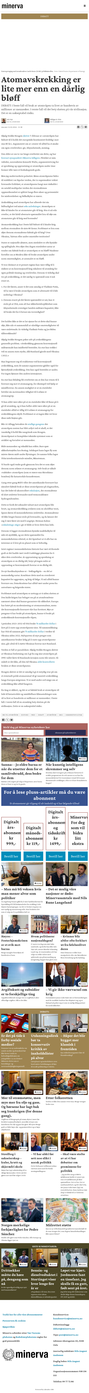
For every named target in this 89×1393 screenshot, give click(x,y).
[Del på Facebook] (78, 127)
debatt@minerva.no (64, 1328)
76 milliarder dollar (45, 623)
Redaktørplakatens (26, 1337)
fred (33, 715)
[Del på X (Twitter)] (82, 127)
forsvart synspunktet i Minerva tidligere (20, 158)
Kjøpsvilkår (9, 1327)
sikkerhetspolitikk (74, 715)
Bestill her (11, 856)
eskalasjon (34, 490)
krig (61, 715)
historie (24, 715)
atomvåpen (51, 715)
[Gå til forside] (12, 6)
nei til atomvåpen (10, 715)
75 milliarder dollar (34, 631)
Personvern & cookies (14, 1320)
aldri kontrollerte (46, 662)
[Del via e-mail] (85, 127)
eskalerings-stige (11, 524)
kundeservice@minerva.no (67, 1318)
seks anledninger (32, 206)
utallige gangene (36, 424)
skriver (26, 136)
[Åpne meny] (84, 6)
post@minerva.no (68, 1334)
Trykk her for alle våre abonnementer (23, 1314)
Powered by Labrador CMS (44, 1389)
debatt (41, 715)
